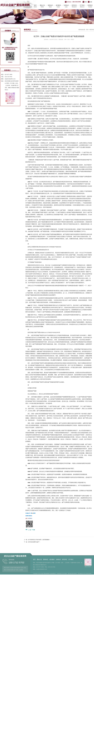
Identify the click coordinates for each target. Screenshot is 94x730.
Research (74, 6)
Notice (42, 6)
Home (35, 6)
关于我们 (70, 571)
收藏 (91, 2)
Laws (66, 6)
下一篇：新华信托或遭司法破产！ (32, 562)
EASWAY (65, 585)
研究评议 (92, 50)
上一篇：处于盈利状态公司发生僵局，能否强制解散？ (37, 560)
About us (82, 6)
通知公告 (39, 571)
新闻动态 (45, 571)
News (50, 6)
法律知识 (58, 571)
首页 (87, 50)
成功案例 (51, 571)
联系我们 (30, 539)
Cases (58, 6)
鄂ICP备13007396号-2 (72, 585)
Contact (90, 6)
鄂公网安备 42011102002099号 (84, 585)
